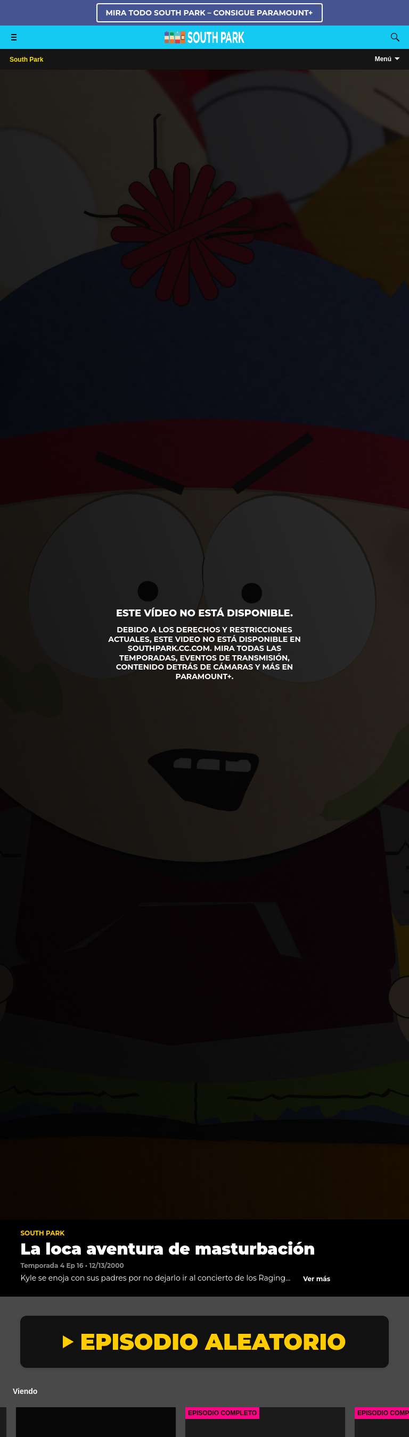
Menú (383, 59)
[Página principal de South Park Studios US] (204, 40)
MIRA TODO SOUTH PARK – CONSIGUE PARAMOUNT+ (209, 13)
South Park (42, 1233)
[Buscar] (395, 37)
